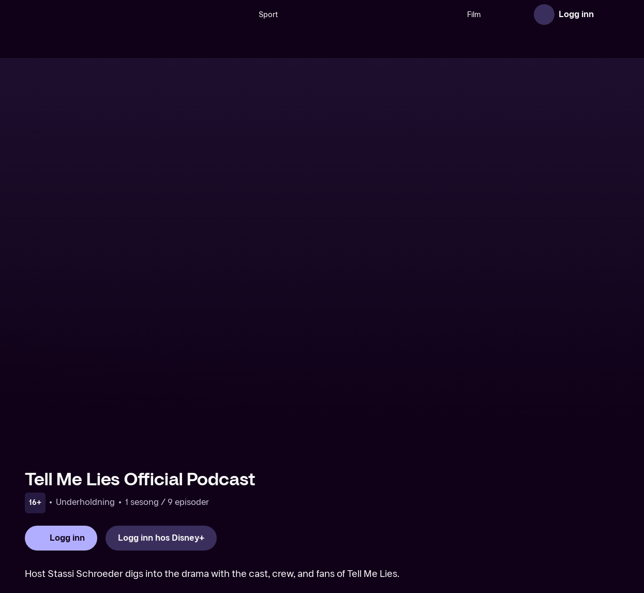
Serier (467, 14)
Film (433, 14)
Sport (227, 14)
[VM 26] (332, 14)
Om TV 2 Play (292, 545)
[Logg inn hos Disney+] (161, 364)
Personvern (511, 545)
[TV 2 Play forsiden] (102, 14)
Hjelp (417, 545)
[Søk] (199, 14)
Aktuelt (341, 545)
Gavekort (380, 545)
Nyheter (507, 14)
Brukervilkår (458, 545)
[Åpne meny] (608, 14)
